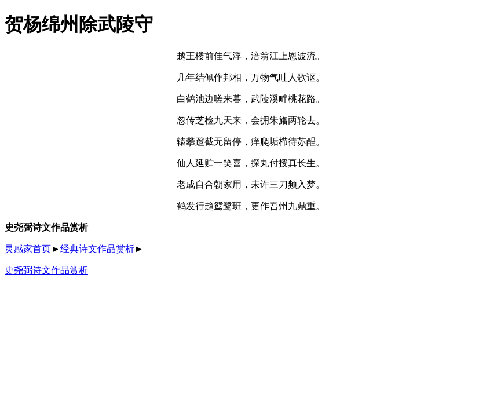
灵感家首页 (28, 249)
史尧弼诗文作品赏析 (46, 270)
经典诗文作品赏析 (97, 249)
